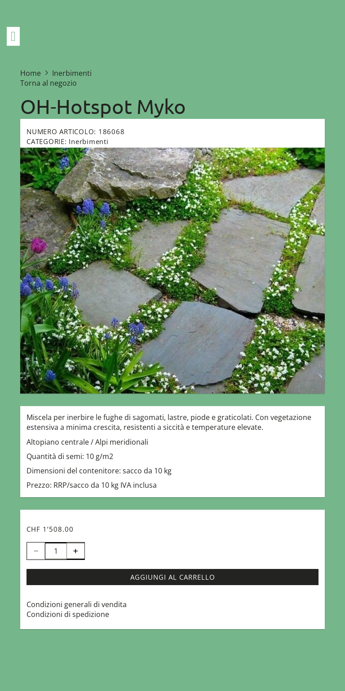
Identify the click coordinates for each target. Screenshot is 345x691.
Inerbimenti (88, 141)
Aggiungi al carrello (172, 577)
